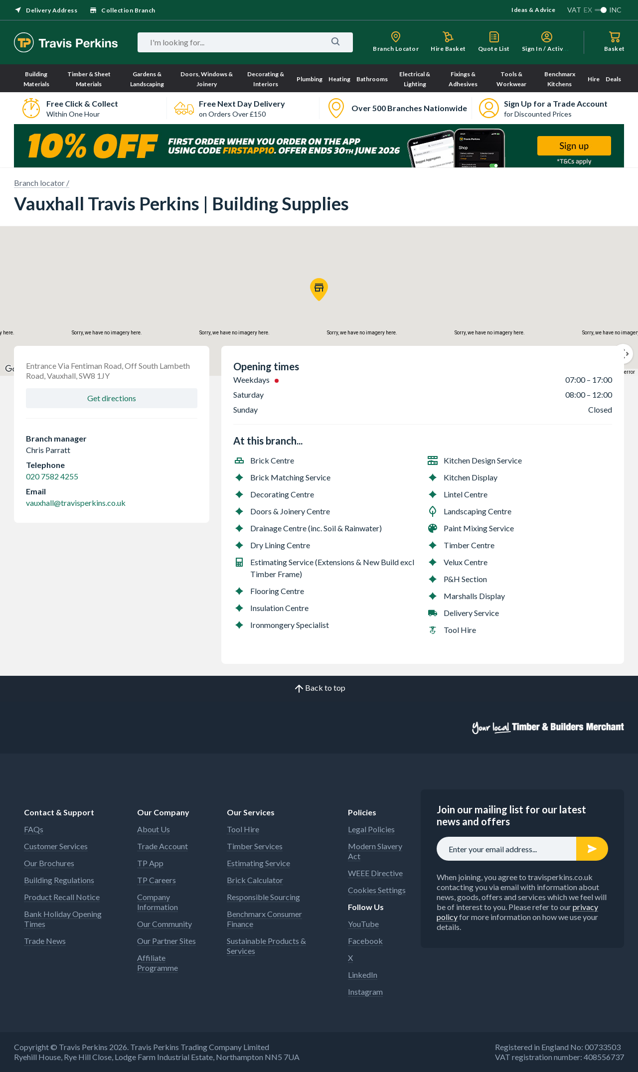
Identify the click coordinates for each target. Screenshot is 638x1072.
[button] (319, 289)
